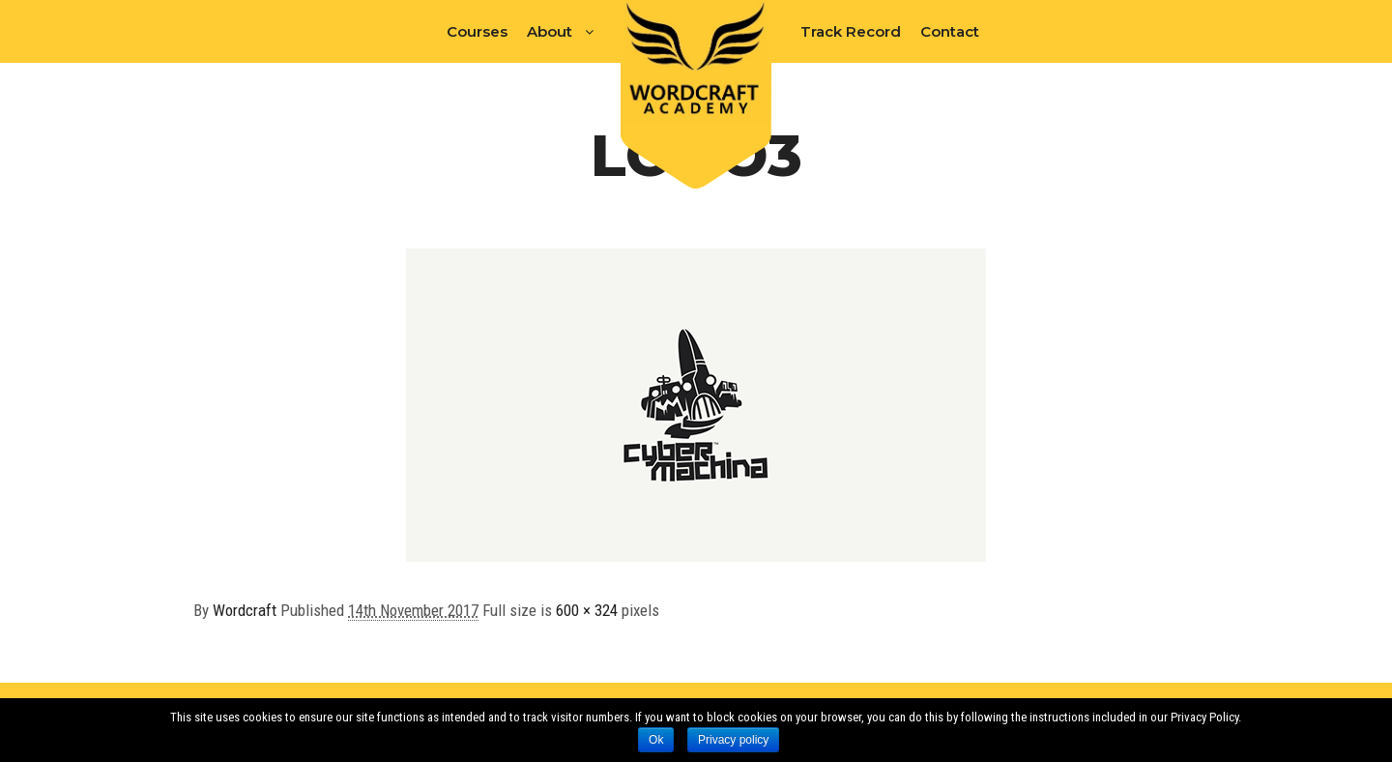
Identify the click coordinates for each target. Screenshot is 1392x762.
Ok (656, 740)
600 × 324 (587, 610)
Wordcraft (244, 610)
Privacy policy (733, 740)
